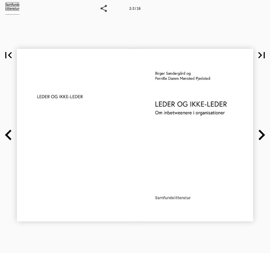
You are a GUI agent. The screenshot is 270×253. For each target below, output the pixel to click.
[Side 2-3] (135, 8)
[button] (103, 8)
